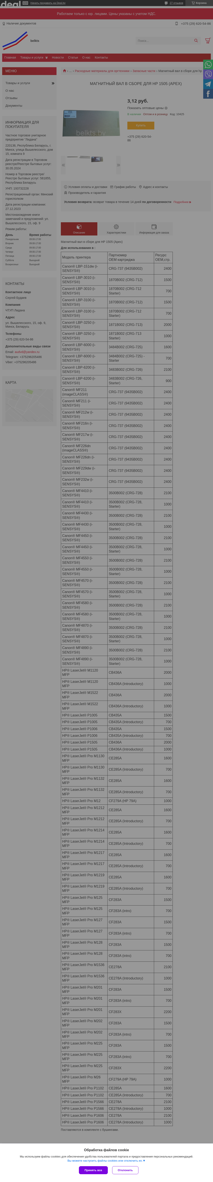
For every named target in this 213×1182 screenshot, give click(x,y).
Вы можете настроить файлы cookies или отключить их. (105, 1160)
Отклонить (125, 1170)
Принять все (93, 1170)
